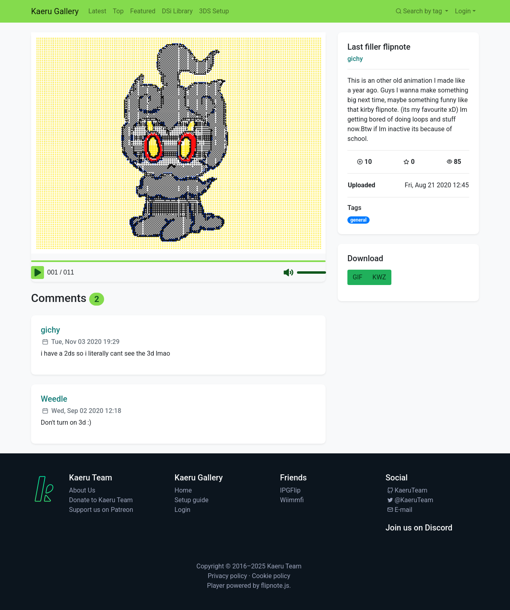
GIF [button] (357, 277)
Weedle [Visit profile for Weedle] (54, 399)
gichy (355, 59)
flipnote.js (275, 585)
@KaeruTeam (409, 500)
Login (182, 510)
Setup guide (192, 500)
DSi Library (177, 11)
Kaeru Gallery (55, 11)
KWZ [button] (379, 277)
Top (118, 11)
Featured (142, 11)
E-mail (399, 510)
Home (183, 490)
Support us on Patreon (101, 510)
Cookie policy (271, 576)
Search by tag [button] (419, 11)
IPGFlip (290, 490)
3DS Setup (214, 11)
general (358, 220)
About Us (82, 490)
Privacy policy (227, 576)
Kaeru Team (284, 566)
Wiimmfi (292, 500)
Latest (97, 11)
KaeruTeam (407, 490)
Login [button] (462, 11)
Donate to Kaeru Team (101, 500)
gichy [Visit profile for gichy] (50, 330)
